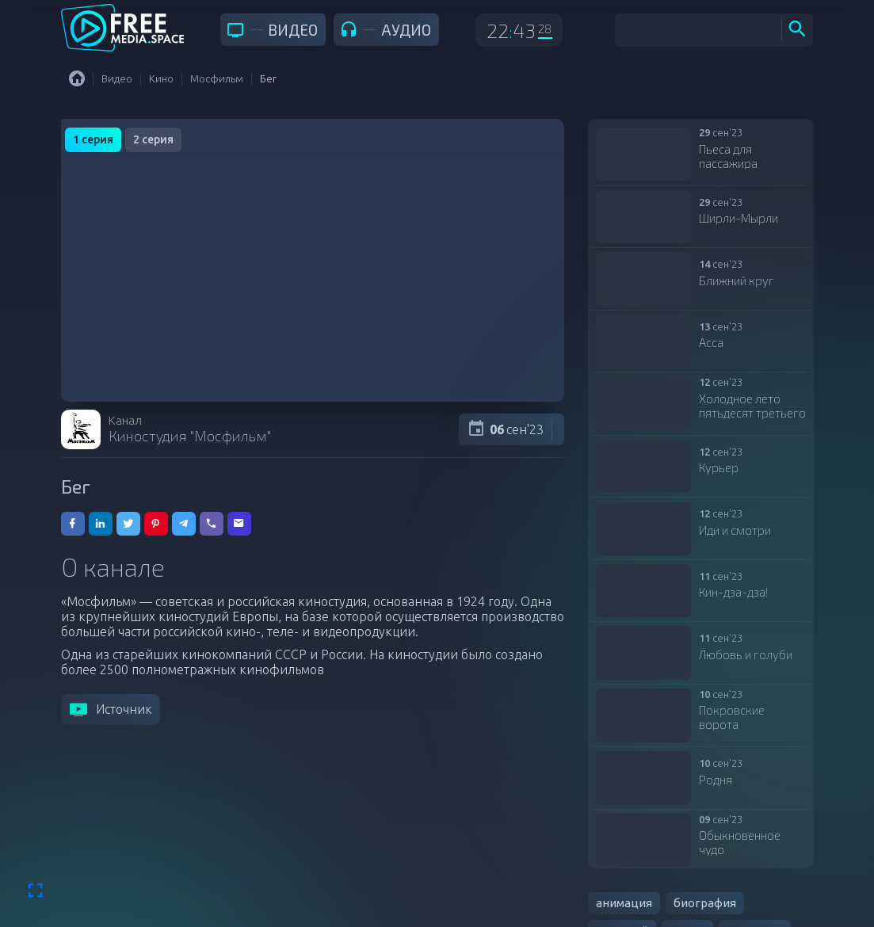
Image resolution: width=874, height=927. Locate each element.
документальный (646, 894)
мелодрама (750, 894)
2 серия (153, 139)
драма (687, 866)
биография (705, 838)
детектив (755, 866)
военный (622, 866)
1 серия (93, 139)
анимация (624, 838)
